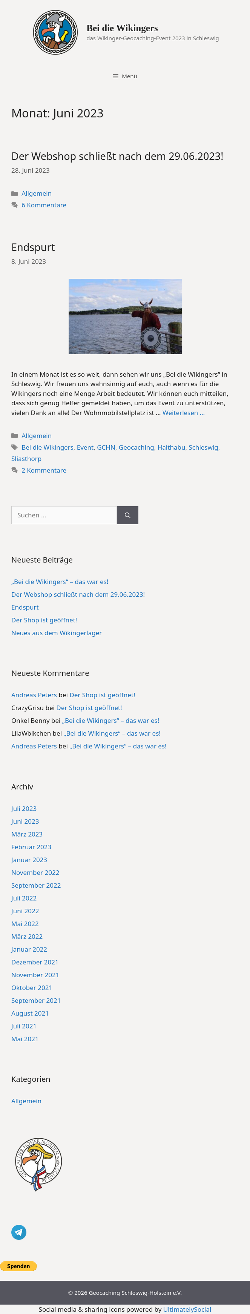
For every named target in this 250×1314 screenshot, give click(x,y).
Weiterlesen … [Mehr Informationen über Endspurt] (184, 412)
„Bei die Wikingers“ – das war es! (59, 581)
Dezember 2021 (35, 962)
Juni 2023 (25, 821)
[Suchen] (127, 515)
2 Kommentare (43, 470)
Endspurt (33, 247)
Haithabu (172, 447)
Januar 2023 (29, 859)
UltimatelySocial (187, 1309)
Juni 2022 (25, 910)
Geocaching (136, 447)
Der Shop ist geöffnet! (44, 620)
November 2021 (35, 974)
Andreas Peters (34, 694)
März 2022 (27, 936)
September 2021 (36, 1000)
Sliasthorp (26, 458)
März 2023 (27, 834)
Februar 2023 (31, 847)
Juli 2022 (24, 898)
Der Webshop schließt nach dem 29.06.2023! (117, 156)
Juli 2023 (24, 808)
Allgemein (36, 193)
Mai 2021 (25, 1038)
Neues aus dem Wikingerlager (56, 632)
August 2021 (30, 1013)
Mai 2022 (25, 923)
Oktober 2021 (31, 987)
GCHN (106, 447)
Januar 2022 (29, 949)
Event (85, 447)
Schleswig (203, 447)
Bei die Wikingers (122, 28)
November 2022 (35, 872)
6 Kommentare (43, 205)
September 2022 (36, 885)
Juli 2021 (24, 1026)
